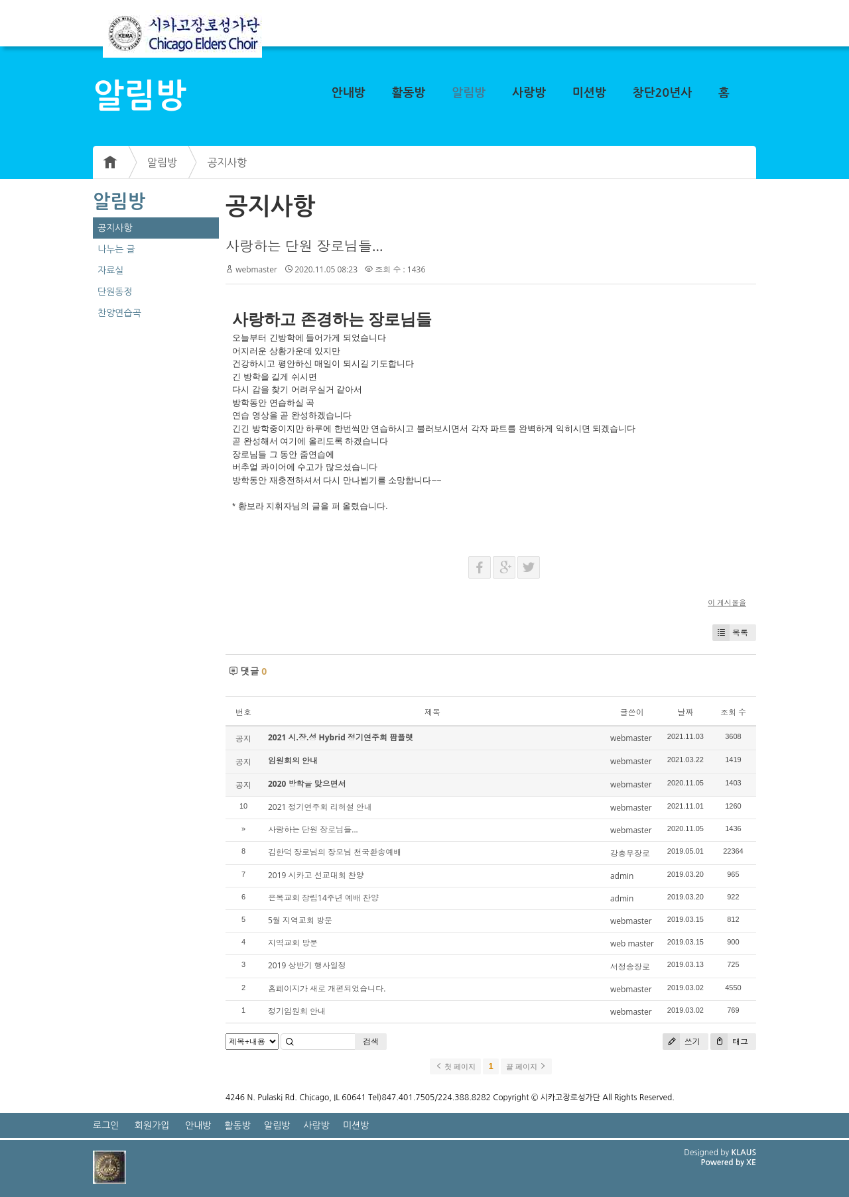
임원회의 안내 (293, 760)
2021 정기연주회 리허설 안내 (320, 807)
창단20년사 (662, 93)
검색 (371, 1041)
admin (622, 876)
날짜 (685, 712)
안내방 (348, 93)
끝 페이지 (526, 1066)
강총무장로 (630, 853)
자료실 (110, 270)
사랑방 (529, 93)
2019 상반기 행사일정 (307, 965)
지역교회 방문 (293, 942)
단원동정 (115, 291)
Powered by (723, 1163)
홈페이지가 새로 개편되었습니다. (326, 988)
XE (751, 1163)
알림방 (469, 93)
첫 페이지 (455, 1066)
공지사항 (227, 162)
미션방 (589, 93)
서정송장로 (630, 966)
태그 (729, 1041)
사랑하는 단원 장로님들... (304, 246)
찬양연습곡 (119, 312)
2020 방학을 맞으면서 (307, 783)
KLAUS (744, 1153)
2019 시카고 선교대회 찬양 (316, 875)
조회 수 (733, 712)
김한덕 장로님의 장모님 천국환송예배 (334, 852)
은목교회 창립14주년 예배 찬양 (323, 897)
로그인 (106, 1125)
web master (632, 943)
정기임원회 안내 (297, 1011)
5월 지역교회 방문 (300, 920)
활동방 (409, 93)
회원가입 (152, 1125)
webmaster (256, 269)
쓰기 (681, 1041)
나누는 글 (116, 249)
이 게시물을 (727, 602)
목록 (730, 632)
